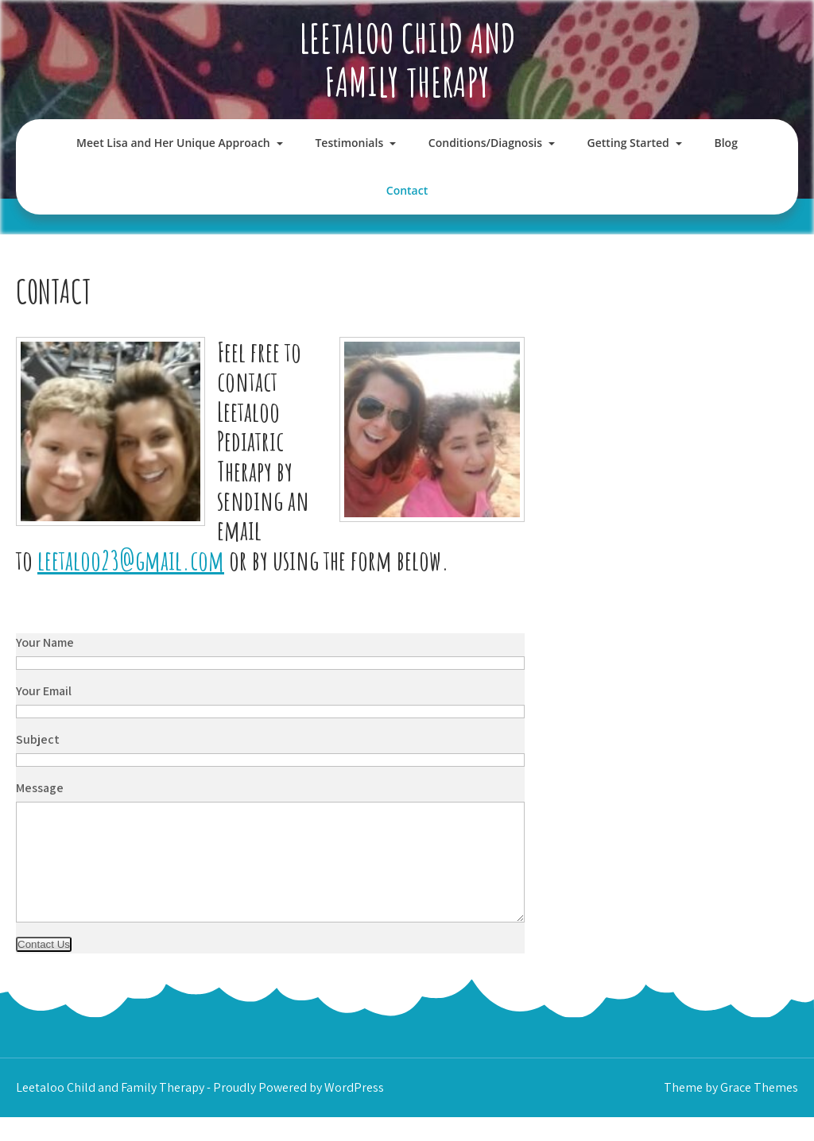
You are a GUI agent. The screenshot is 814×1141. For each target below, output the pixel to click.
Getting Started (628, 142)
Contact (407, 190)
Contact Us (43, 968)
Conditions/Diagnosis (485, 142)
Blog (725, 142)
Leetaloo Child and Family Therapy (407, 59)
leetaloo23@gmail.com (130, 560)
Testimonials (349, 142)
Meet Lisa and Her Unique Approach (173, 142)
